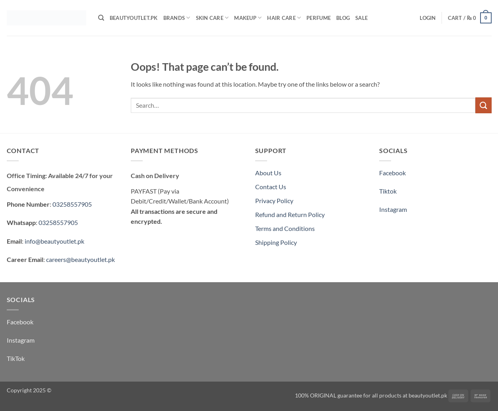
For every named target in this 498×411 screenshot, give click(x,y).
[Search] (101, 17)
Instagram (393, 209)
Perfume (318, 18)
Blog (343, 18)
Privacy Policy (274, 200)
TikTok (16, 358)
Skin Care (212, 17)
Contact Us (270, 186)
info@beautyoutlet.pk (54, 241)
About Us (268, 172)
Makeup (248, 17)
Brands (176, 17)
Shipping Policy (276, 242)
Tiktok (388, 191)
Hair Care (284, 17)
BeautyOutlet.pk (134, 18)
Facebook (392, 172)
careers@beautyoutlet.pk (80, 259)
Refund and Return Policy (290, 214)
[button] (428, 18)
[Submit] (483, 105)
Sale (361, 18)
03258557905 (72, 204)
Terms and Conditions (285, 228)
